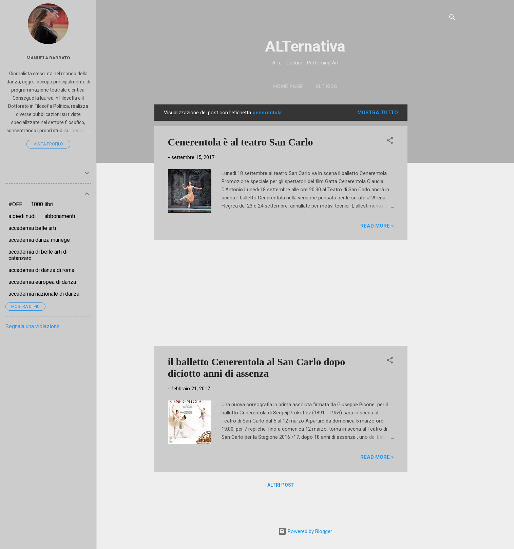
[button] (390, 141)
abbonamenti (59, 216)
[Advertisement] (434, 206)
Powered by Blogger (305, 531)
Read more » (377, 226)
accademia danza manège (39, 240)
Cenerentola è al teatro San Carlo (240, 142)
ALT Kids (326, 86)
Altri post (280, 485)
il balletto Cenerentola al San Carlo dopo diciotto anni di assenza (256, 367)
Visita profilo (48, 144)
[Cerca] (452, 18)
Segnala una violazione (32, 326)
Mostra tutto (377, 113)
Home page (288, 86)
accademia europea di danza (42, 282)
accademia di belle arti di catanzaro (38, 255)
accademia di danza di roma (41, 270)
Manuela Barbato (48, 57)
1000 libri (42, 204)
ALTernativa (305, 46)
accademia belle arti (32, 228)
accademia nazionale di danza (43, 294)
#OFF (15, 204)
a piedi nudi (22, 216)
